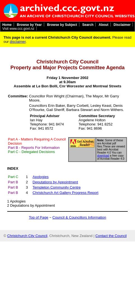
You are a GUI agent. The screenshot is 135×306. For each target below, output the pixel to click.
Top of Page (38, 217)
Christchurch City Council (27, 236)
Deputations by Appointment (32, 205)
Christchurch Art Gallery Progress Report (66, 193)
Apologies (18, 201)
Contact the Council (111, 236)
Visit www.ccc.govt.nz (18, 28)
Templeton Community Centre (57, 187)
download (103, 155)
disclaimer (18, 42)
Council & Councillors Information (79, 217)
